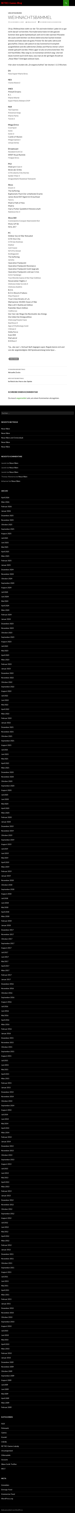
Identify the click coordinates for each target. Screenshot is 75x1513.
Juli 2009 (4, 1385)
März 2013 (5, 1186)
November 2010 (7, 1313)
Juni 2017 (5, 957)
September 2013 (7, 1159)
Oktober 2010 (6, 1317)
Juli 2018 (4, 898)
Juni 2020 (5, 799)
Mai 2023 (4, 651)
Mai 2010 (4, 1340)
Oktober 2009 (6, 1371)
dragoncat (31, 22)
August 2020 (6, 790)
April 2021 (5, 763)
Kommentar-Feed (8, 1494)
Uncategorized (15, 13)
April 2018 (5, 912)
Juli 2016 (4, 1006)
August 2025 (6, 533)
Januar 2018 (6, 925)
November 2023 (7, 628)
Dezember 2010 (7, 1308)
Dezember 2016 (7, 984)
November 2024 (7, 574)
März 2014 (5, 1132)
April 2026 (5, 497)
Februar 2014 (6, 1137)
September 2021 (7, 741)
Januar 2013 (6, 1195)
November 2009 (7, 1367)
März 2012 (5, 1241)
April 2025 (5, 551)
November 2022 (7, 678)
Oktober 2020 (6, 781)
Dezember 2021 (7, 727)
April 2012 (5, 1236)
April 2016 (5, 1020)
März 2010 (5, 1349)
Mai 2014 (4, 1123)
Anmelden (5, 1485)
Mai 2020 (4, 804)
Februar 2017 (6, 975)
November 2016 (7, 988)
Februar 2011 (6, 1299)
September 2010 (7, 1322)
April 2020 (5, 808)
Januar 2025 (6, 565)
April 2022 (5, 709)
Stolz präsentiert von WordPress (12, 1510)
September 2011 (7, 1268)
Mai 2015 (4, 1069)
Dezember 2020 (7, 772)
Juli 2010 (4, 1331)
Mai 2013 (4, 1177)
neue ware (14, 359)
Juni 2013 (5, 1173)
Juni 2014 (5, 1119)
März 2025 (5, 556)
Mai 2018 (4, 907)
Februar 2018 (6, 921)
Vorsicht (4, 1460)
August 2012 (6, 1218)
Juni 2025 (5, 542)
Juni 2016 (5, 1011)
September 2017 (7, 943)
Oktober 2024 (6, 578)
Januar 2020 (6, 822)
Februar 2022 (6, 718)
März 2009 (5, 1403)
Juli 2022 (4, 696)
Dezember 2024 (7, 569)
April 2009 (5, 1398)
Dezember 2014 (7, 1092)
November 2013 (7, 1150)
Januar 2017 (6, 979)
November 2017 (7, 934)
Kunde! (4, 1437)
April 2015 (5, 1074)
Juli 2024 (4, 592)
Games (4, 1433)
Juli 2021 (4, 750)
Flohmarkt (5, 1428)
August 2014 (6, 1110)
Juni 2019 (5, 853)
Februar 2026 (6, 506)
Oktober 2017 (6, 939)
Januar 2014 (6, 1141)
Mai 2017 (4, 961)
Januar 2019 (6, 876)
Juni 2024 (5, 596)
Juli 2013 (4, 1168)
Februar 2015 (6, 1083)
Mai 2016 (4, 1015)
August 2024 (6, 587)
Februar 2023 (6, 664)
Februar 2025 (6, 560)
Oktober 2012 (6, 1209)
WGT (3, 1469)
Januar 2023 (6, 669)
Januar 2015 (6, 1087)
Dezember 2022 (7, 673)
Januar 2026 (6, 511)
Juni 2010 (5, 1335)
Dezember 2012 (7, 1200)
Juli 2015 (4, 1060)
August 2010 (6, 1326)
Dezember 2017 (7, 930)
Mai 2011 (4, 1286)
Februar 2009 (6, 1407)
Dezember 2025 (7, 515)
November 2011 (7, 1259)
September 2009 (7, 1376)
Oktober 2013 (6, 1155)
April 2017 (5, 966)
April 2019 (5, 862)
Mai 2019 (4, 858)
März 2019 (5, 867)
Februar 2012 (6, 1245)
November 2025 (7, 520)
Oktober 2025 (6, 524)
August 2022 (6, 691)
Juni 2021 (5, 754)
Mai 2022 (4, 705)
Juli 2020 (4, 795)
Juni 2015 (5, 1065)
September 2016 (7, 997)
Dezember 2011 (7, 1254)
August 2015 (6, 1056)
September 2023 (7, 637)
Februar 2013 (6, 1191)
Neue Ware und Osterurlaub (12, 438)
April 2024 (5, 605)
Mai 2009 (4, 1394)
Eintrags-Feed (6, 1489)
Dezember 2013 (7, 1146)
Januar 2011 (6, 1304)
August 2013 (6, 1164)
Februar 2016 (6, 1029)
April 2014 (5, 1128)
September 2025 (7, 529)
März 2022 (5, 714)
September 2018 (7, 889)
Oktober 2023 (6, 633)
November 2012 (7, 1204)
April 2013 (5, 1182)
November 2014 (7, 1096)
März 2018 (5, 916)
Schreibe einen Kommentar (50, 22)
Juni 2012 (5, 1227)
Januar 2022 (6, 723)
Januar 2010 (6, 1358)
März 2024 (5, 610)
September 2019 (7, 840)
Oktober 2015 (6, 1047)
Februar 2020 (6, 817)
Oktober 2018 (6, 885)
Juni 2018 (5, 903)
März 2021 (5, 768)
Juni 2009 (5, 1389)
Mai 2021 (4, 759)
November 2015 (7, 1042)
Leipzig (4, 1442)
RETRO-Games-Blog (11, 3)
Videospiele (5, 1455)
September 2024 (7, 583)
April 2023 (5, 655)
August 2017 (6, 948)
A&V (3, 1424)
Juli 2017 (4, 952)
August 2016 (6, 1002)
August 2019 (6, 844)
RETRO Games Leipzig (10, 1446)
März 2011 (5, 1295)
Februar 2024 (6, 615)
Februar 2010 (6, 1353)
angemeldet (21, 398)
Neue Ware (5, 429)
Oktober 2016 (6, 993)
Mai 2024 (4, 601)
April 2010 (5, 1344)
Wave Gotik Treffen (9, 1464)
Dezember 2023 (7, 624)
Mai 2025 (4, 547)
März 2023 (5, 660)
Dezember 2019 (7, 826)
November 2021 (7, 732)
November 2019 (7, 831)
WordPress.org (7, 1498)
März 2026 (5, 502)
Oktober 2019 (6, 835)
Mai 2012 (4, 1232)
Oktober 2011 (6, 1263)
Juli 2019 (4, 849)
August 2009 (6, 1380)
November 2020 (7, 777)
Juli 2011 (4, 1277)
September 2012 (7, 1214)
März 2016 (5, 1024)
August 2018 (6, 894)
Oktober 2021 (6, 736)
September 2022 (7, 687)
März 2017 (5, 970)
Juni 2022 (5, 700)
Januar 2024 (6, 619)
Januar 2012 (6, 1250)
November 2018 (7, 880)
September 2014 (7, 1105)
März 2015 (5, 1078)
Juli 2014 (4, 1114)
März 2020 (5, 813)
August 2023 (6, 642)
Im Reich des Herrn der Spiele (37, 379)
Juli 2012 (4, 1223)
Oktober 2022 (6, 682)
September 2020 (7, 786)
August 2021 (6, 745)
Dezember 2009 (7, 1362)
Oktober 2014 (6, 1101)
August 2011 (6, 1272)
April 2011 (5, 1290)
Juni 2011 (5, 1281)
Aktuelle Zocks (37, 370)
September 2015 (7, 1051)
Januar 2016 (6, 1033)
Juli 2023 (4, 646)
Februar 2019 (6, 871)
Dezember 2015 (7, 1038)
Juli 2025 (4, 538)
